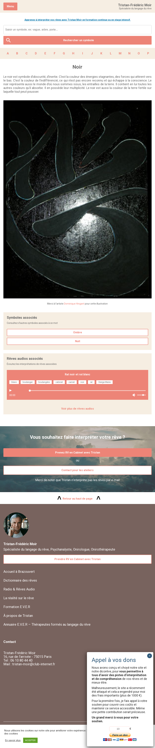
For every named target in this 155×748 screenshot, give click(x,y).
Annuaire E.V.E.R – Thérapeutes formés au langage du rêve (47, 624)
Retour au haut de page (78, 498)
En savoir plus (13, 740)
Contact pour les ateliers (77, 470)
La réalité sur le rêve (18, 598)
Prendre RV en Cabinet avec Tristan (77, 559)
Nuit (77, 341)
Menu (10, 6)
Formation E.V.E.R (16, 607)
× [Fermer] (149, 656)
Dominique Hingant (74, 303)
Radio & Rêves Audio (19, 589)
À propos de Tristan (18, 616)
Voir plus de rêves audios (77, 408)
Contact (9, 642)
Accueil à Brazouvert (19, 572)
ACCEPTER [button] (30, 740)
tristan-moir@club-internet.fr (33, 664)
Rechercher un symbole (78, 40)
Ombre (77, 332)
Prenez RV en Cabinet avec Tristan (77, 452)
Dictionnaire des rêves (20, 580)
